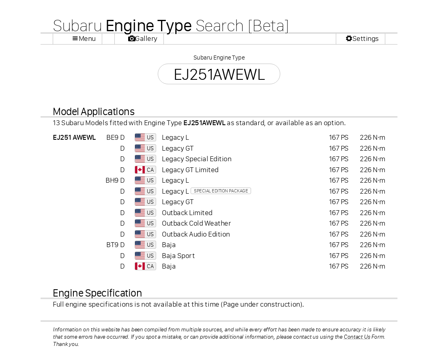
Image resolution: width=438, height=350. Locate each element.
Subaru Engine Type (219, 57)
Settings (365, 38)
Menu (87, 38)
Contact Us (357, 336)
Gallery (146, 38)
